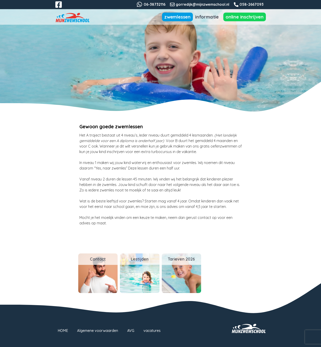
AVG (130, 330)
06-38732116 (154, 4)
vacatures (152, 330)
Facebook (61, 7)
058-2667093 (252, 4)
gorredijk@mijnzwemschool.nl (202, 4)
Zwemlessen (177, 17)
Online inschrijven (244, 17)
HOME (63, 330)
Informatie (207, 17)
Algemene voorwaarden (97, 330)
